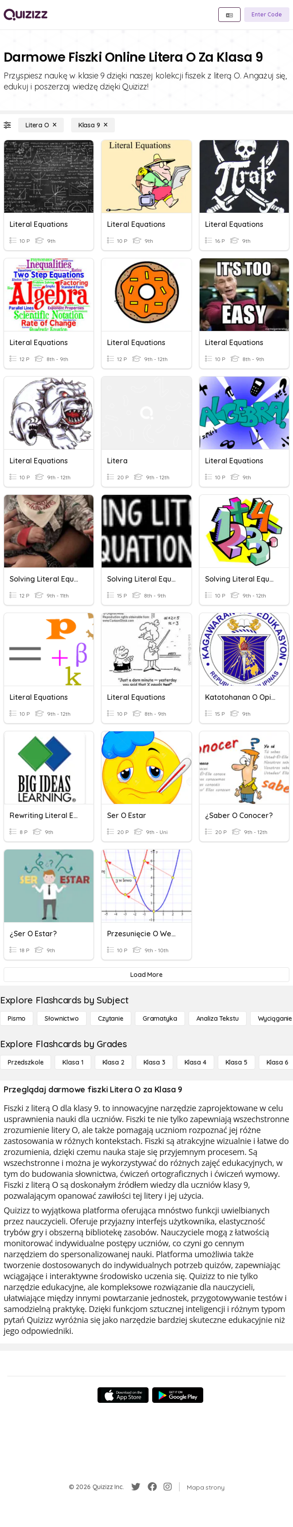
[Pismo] (16, 1018)
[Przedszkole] (25, 1062)
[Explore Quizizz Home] (25, 15)
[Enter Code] (266, 14)
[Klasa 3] (154, 1062)
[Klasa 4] (195, 1062)
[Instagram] (168, 1487)
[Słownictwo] (62, 1018)
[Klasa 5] (236, 1062)
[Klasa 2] (113, 1062)
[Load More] (146, 974)
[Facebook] (152, 1487)
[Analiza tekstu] (218, 1018)
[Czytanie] (110, 1018)
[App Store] (123, 1395)
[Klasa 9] (93, 125)
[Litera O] (41, 125)
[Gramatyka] (160, 1018)
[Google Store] (177, 1395)
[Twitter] (135, 1487)
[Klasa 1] (73, 1062)
